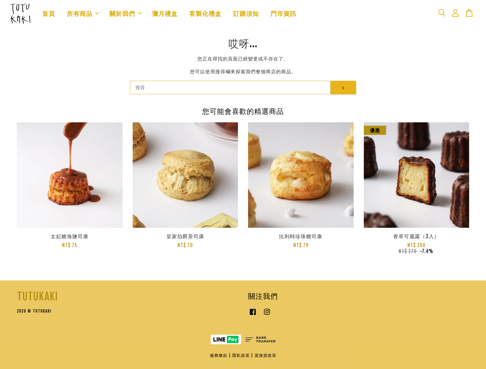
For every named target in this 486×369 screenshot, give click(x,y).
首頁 (48, 13)
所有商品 (83, 13)
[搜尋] (230, 87)
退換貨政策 (265, 355)
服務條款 (218, 355)
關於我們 (125, 13)
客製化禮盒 (205, 13)
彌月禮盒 (165, 13)
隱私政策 (241, 355)
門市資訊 (283, 13)
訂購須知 (246, 13)
